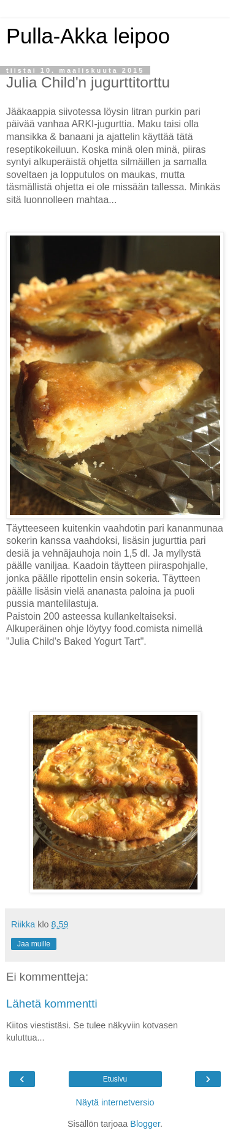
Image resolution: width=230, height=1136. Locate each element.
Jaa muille (33, 944)
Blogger (145, 1124)
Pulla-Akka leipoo (88, 36)
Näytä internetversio (115, 1102)
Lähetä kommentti (52, 1003)
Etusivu (115, 1079)
